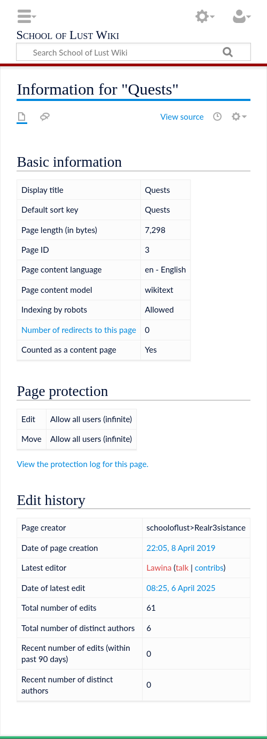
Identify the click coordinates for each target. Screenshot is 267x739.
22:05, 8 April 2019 (180, 548)
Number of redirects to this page (78, 330)
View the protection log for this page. (82, 464)
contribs (209, 567)
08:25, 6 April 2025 (180, 588)
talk (182, 567)
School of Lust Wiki (67, 36)
